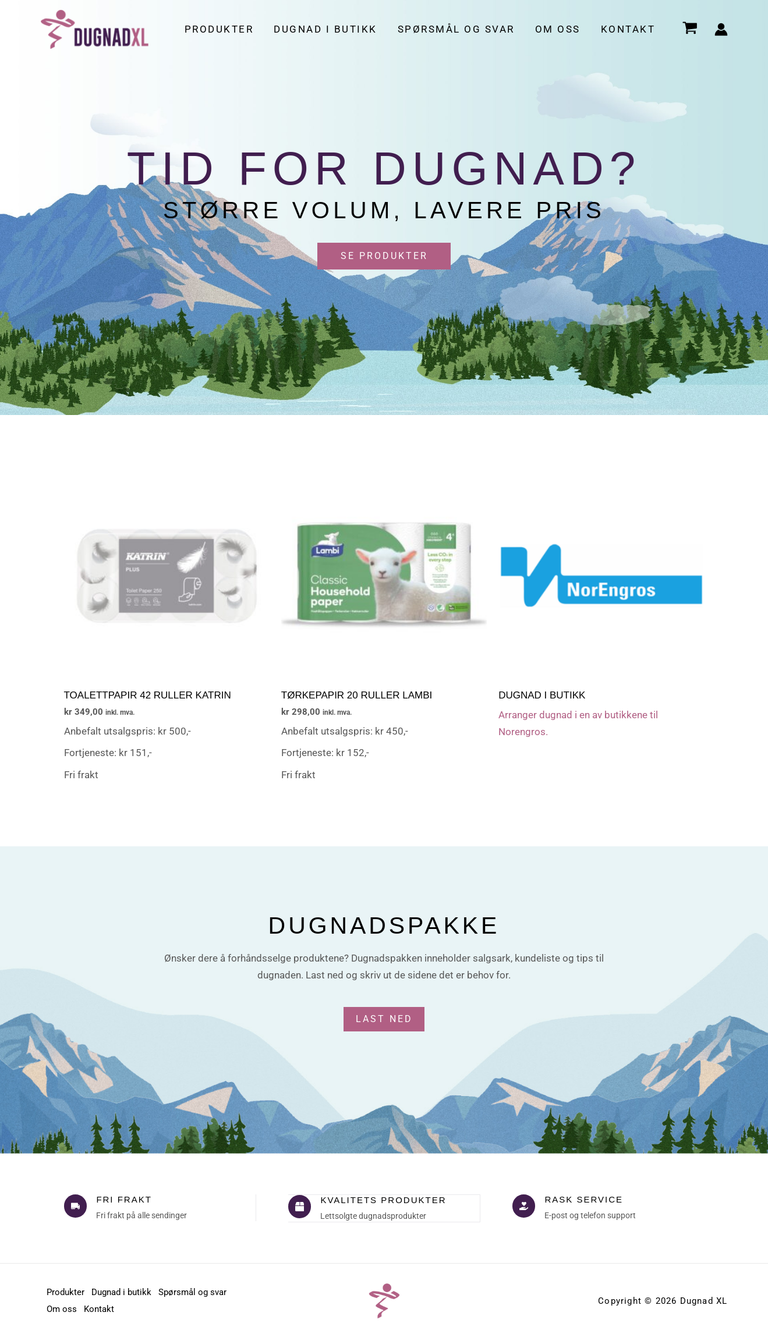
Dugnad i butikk (328, 29)
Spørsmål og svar (457, 29)
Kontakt (628, 29)
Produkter (221, 29)
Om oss (558, 29)
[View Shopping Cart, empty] (690, 29)
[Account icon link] (721, 29)
